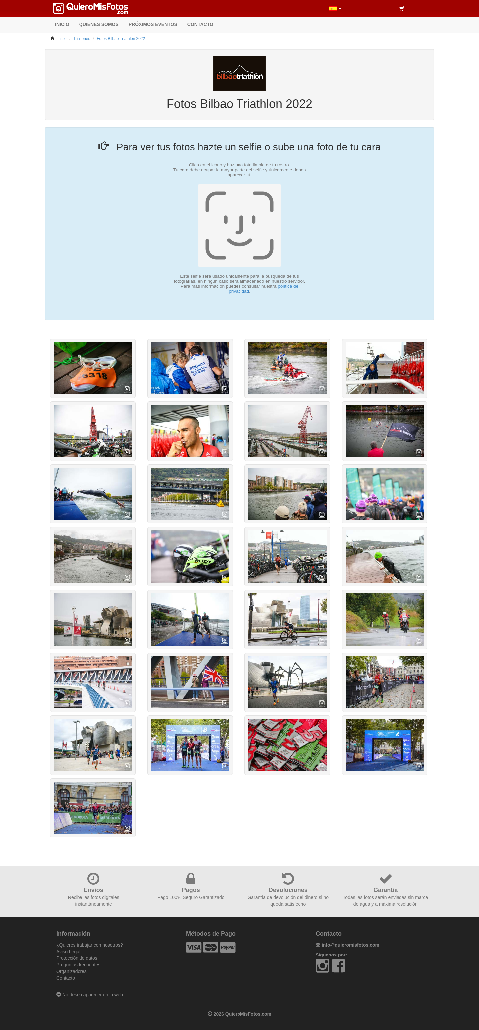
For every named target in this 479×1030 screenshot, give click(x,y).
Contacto (65, 978)
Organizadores (71, 971)
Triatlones (81, 38)
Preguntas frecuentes (78, 964)
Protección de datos (76, 958)
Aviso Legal (68, 951)
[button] (335, 8)
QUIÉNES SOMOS (99, 24)
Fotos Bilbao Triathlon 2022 (121, 38)
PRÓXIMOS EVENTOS (153, 24)
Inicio (62, 38)
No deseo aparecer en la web (89, 994)
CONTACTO (200, 24)
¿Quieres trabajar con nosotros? (89, 945)
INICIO (62, 24)
